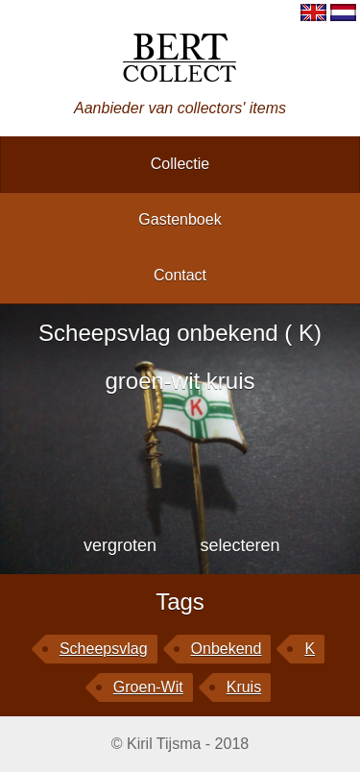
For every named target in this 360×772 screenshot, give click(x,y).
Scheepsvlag (104, 648)
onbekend (226, 648)
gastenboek (179, 219)
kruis (244, 687)
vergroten (120, 545)
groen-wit (148, 687)
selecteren (239, 545)
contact (180, 275)
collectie (180, 164)
